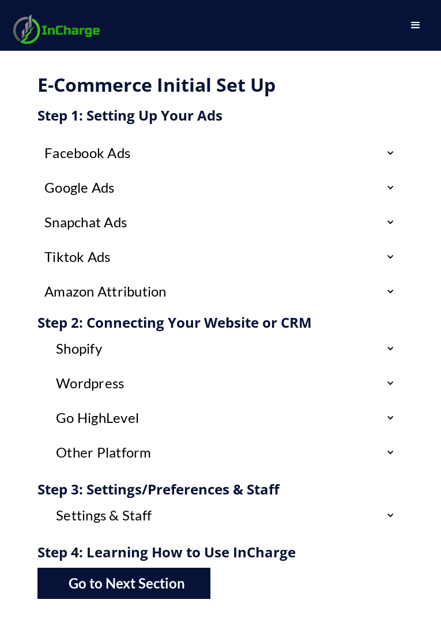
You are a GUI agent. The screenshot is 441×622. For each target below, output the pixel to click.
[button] (415, 25)
